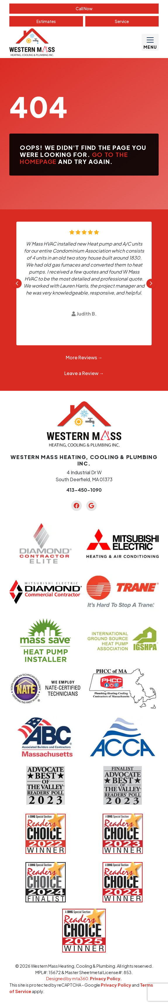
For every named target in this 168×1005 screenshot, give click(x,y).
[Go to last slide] (17, 283)
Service (122, 21)
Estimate (46, 21)
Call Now (84, 8)
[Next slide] (151, 283)
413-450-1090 (84, 490)
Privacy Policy (116, 985)
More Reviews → (84, 357)
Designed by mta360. (68, 978)
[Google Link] (91, 505)
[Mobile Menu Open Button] (150, 42)
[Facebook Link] (76, 505)
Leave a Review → (84, 373)
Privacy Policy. (106, 978)
